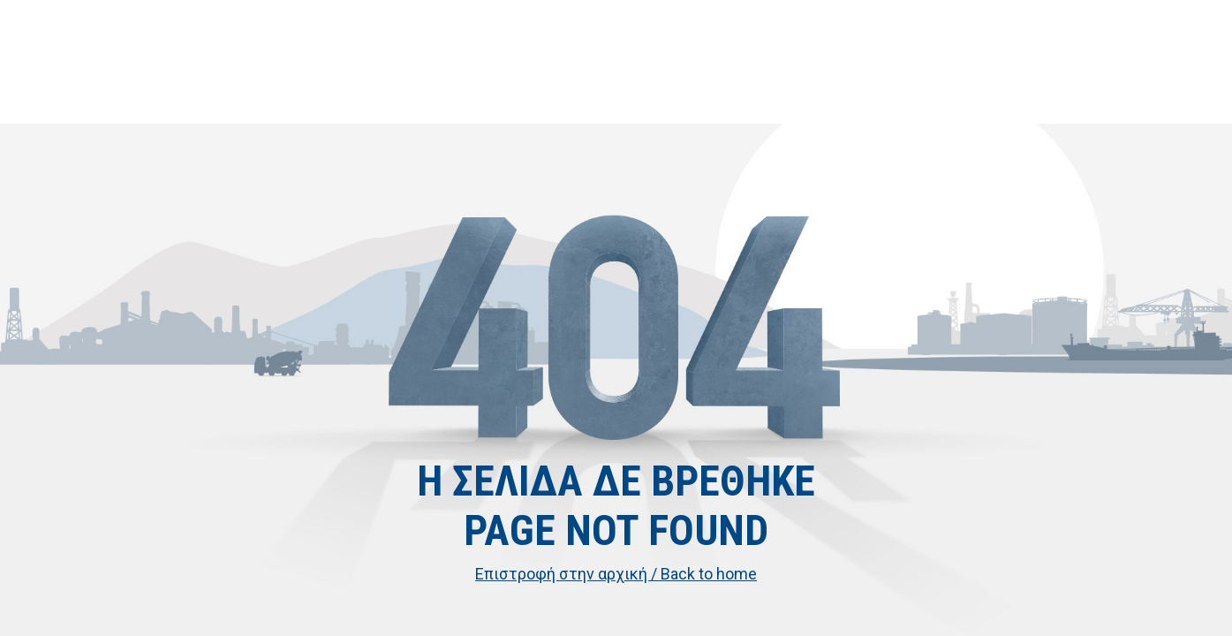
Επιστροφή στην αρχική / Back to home (616, 573)
